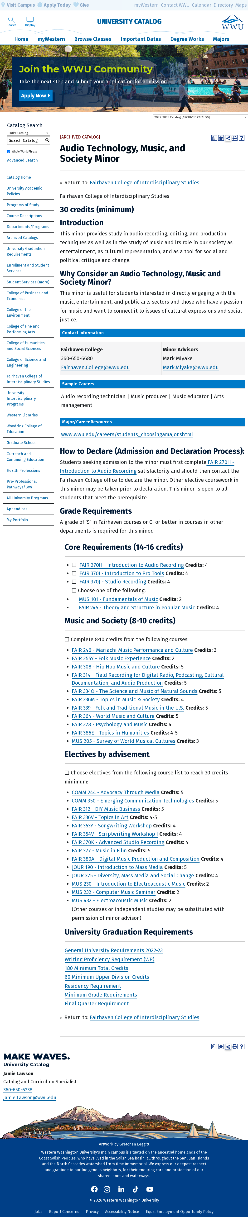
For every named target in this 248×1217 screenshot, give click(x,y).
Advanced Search (22, 160)
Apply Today (54, 5)
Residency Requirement (93, 986)
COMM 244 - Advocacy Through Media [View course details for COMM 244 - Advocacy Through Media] (116, 792)
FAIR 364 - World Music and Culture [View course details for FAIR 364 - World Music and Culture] (113, 716)
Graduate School (21, 442)
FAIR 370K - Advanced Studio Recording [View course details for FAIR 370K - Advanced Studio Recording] (118, 842)
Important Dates (141, 39)
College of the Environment (19, 312)
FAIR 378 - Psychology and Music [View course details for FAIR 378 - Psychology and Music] (109, 724)
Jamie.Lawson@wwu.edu (29, 1097)
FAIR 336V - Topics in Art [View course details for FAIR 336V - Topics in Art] (100, 817)
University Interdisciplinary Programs (21, 398)
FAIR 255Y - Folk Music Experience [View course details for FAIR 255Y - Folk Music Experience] (111, 658)
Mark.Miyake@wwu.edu (191, 367)
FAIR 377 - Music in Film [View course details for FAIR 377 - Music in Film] (99, 850)
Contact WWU (175, 5)
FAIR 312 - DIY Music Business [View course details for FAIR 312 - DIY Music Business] (106, 809)
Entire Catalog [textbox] (18, 133)
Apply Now (33, 95)
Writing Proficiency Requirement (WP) (109, 959)
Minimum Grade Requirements (101, 995)
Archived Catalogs (22, 237)
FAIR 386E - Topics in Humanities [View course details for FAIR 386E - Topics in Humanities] (110, 733)
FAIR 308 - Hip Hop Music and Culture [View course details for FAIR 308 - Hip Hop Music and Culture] (116, 666)
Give (81, 5)
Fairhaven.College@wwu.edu (95, 367)
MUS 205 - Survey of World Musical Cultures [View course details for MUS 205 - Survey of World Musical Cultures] (123, 741)
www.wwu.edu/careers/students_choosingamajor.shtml (127, 434)
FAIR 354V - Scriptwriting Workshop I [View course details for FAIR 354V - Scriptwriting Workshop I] (115, 834)
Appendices (17, 509)
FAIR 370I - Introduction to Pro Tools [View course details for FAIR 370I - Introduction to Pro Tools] (121, 573)
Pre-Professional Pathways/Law (22, 484)
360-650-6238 (17, 1090)
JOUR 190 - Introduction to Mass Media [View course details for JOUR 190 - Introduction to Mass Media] (117, 867)
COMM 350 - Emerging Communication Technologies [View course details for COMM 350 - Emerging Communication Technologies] (133, 800)
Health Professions (23, 470)
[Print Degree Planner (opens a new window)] (214, 138)
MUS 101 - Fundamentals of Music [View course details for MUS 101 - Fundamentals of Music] (118, 599)
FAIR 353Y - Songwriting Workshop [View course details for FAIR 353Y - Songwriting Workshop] (112, 825)
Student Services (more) (28, 282)
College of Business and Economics (27, 296)
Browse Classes (92, 39)
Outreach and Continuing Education (25, 457)
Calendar (201, 5)
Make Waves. (36, 1056)
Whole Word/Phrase (25, 151)
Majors (221, 39)
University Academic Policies (24, 191)
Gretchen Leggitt (134, 1144)
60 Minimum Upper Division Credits (107, 977)
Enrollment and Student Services (28, 268)
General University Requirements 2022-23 (114, 950)
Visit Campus (17, 5)
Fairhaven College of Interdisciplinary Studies (28, 379)
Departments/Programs (28, 226)
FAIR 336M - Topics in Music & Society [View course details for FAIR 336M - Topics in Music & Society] (116, 699)
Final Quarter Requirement (97, 1003)
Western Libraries (22, 415)
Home (21, 39)
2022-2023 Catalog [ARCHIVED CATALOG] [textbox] (182, 117)
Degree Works (187, 39)
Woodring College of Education (24, 429)
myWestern (146, 5)
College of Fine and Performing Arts (23, 329)
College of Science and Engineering (26, 362)
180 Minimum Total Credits (96, 968)
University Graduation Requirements (26, 251)
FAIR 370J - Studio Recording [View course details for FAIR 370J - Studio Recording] (112, 581)
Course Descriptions (24, 216)
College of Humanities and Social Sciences (26, 346)
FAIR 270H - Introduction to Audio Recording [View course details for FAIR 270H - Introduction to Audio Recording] (131, 565)
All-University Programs (27, 498)
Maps (241, 5)
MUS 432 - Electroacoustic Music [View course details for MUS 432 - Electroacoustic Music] (110, 900)
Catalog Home (19, 177)
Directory (223, 5)
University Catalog (129, 21)
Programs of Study (23, 205)
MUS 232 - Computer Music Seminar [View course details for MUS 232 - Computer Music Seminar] (114, 892)
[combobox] (200, 117)
